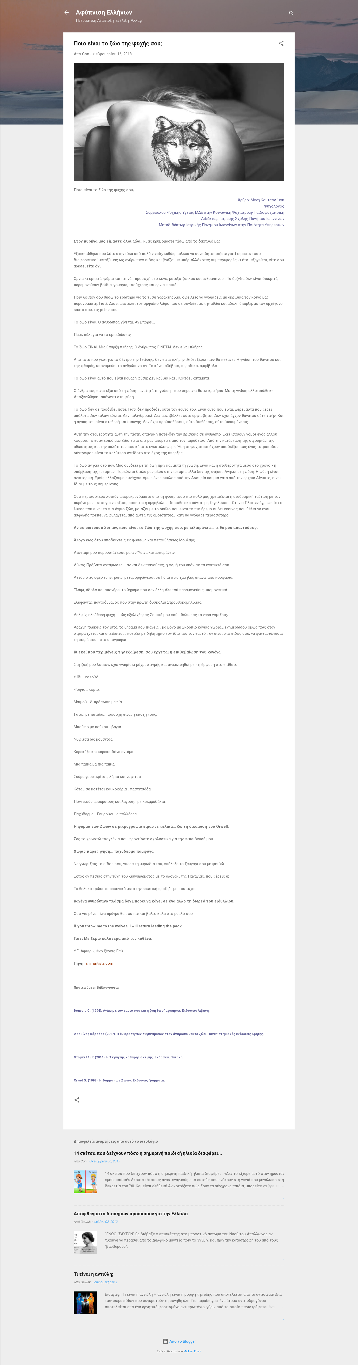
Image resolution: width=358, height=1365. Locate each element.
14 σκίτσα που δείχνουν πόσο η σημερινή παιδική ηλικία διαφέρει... (148, 1153)
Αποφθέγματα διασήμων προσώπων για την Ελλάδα (131, 1213)
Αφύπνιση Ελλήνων (104, 12)
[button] (281, 44)
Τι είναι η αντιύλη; (93, 1274)
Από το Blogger (179, 1341)
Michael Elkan (192, 1351)
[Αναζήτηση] (291, 14)
